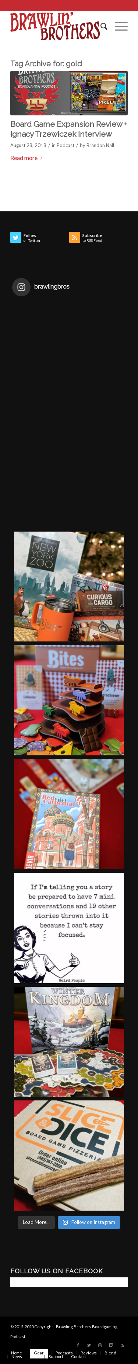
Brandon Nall (100, 145)
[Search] (100, 26)
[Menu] (117, 26)
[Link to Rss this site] (122, 1345)
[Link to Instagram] (100, 1345)
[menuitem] (100, 26)
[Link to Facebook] (78, 1345)
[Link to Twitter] (89, 1345)
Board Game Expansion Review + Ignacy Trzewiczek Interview (68, 129)
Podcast (65, 145)
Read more (27, 157)
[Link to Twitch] (111, 1345)
